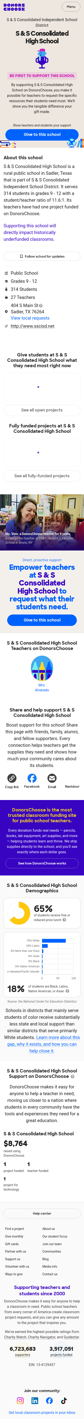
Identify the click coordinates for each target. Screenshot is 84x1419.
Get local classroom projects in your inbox (42, 1412)
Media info (49, 1266)
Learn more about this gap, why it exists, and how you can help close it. (43, 1044)
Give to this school (42, 134)
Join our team (52, 1244)
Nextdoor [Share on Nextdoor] (72, 780)
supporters (22, 1351)
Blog (45, 1259)
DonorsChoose (14, 7)
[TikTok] (64, 1400)
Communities (51, 1251)
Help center (42, 1213)
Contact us (49, 1274)
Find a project (14, 1229)
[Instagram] (20, 1400)
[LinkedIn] (34, 1400)
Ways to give (14, 1274)
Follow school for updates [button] (42, 256)
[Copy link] (12, 780)
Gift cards (12, 1244)
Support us (12, 1259)
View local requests (30, 318)
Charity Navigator (41, 1337)
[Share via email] (52, 780)
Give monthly (14, 1236)
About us (48, 1229)
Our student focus (54, 1236)
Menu (71, 7)
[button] (12, 780)
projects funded (61, 1351)
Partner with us (15, 1251)
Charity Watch (15, 1337)
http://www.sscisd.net (32, 326)
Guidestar (71, 1337)
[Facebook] (49, 1400)
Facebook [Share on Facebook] (32, 781)
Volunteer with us (17, 1266)
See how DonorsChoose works (42, 863)
